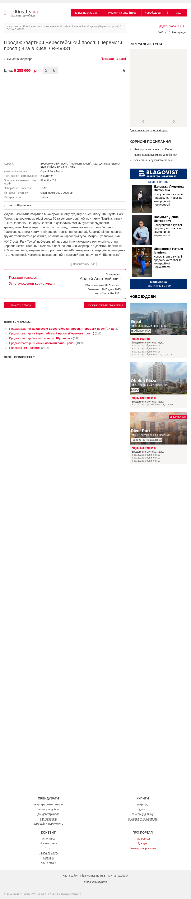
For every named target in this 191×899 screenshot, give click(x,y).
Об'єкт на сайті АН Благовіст (103, 285)
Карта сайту (70, 875)
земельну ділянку (142, 814)
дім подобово (48, 818)
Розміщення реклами (142, 848)
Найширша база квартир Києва (153, 149)
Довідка (142, 843)
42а (95, 163)
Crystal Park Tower (51, 171)
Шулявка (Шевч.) (109, 163)
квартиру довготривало (48, 804)
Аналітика (48, 838)
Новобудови (153, 12)
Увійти (162, 32)
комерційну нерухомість (48, 823)
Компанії (48, 857)
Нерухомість (14, 26)
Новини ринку (48, 843)
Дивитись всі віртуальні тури (149, 130)
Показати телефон (23, 277)
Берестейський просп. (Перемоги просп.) (95, 26)
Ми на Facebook (118, 875)
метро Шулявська (20, 205)
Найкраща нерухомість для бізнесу (156, 154)
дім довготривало (48, 814)
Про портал (143, 838)
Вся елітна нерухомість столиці (153, 160)
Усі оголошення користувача (32, 283)
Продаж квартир (32, 26)
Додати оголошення (171, 26)
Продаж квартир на (51, 333)
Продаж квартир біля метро (40, 338)
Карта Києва (48, 862)
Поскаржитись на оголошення (105, 304)
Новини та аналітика (122, 12)
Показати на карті (113, 58)
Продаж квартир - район (42, 343)
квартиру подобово (48, 809)
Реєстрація (179, 32)
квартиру (142, 804)
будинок (143, 809)
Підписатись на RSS (93, 875)
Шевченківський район (57, 26)
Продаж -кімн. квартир (24, 347)
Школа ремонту (48, 853)
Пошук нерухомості (87, 12)
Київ (72, 166)
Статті (48, 848)
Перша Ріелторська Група (38, 893)
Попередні (144, 121)
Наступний (172, 121)
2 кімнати (46, 175)
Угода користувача (95, 881)
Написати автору (19, 305)
